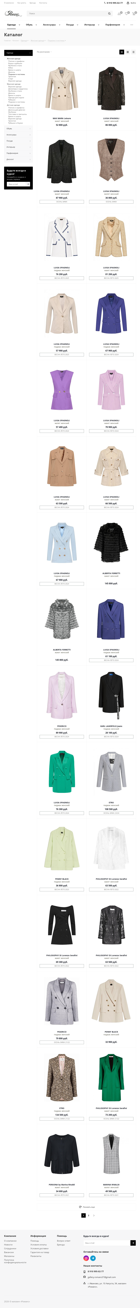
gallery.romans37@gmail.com (102, 1277)
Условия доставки (39, 1248)
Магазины (9, 1256)
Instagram (86, 1258)
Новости (8, 1244)
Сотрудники (10, 1248)
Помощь (34, 1240)
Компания (10, 1235)
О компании (10, 1240)
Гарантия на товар (39, 1252)
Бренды (61, 1244)
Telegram (93, 1258)
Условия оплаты (38, 1244)
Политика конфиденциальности (15, 1261)
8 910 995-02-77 (96, 1271)
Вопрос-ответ (63, 1240)
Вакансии (9, 1252)
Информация (38, 1235)
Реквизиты (35, 1256)
